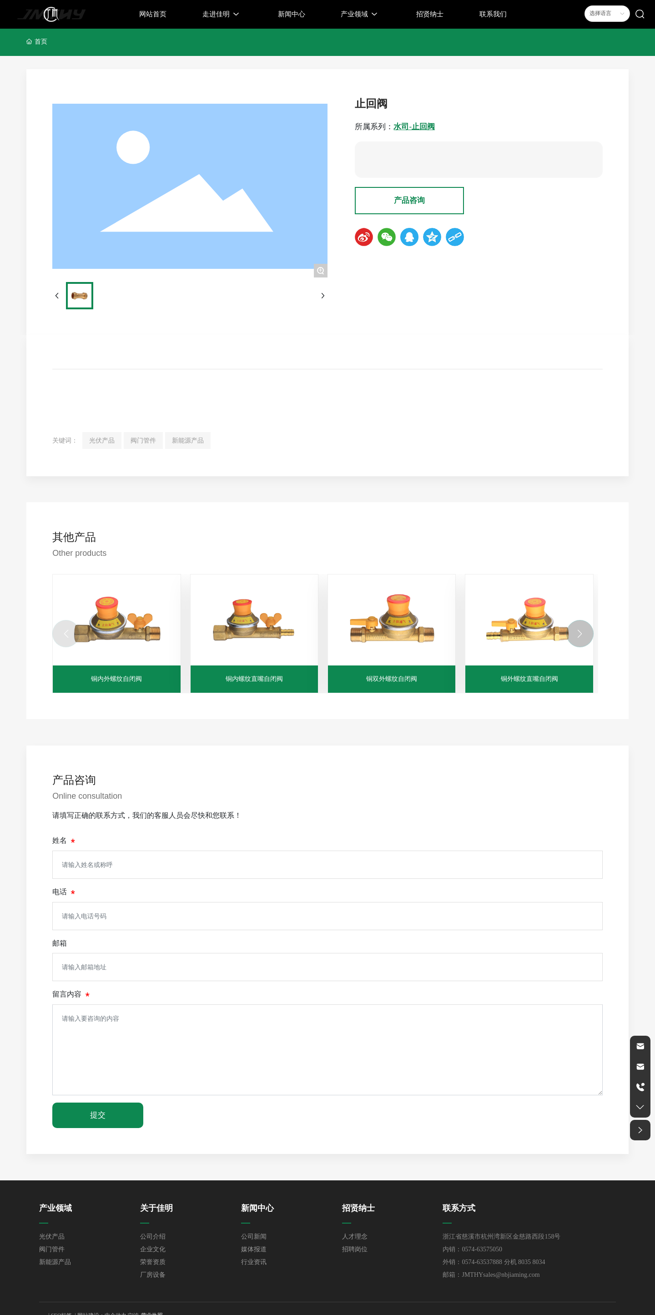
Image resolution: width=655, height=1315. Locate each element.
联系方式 (459, 1208)
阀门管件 (52, 1249)
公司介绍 (153, 1236)
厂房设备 (153, 1274)
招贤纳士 (358, 1208)
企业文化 (153, 1249)
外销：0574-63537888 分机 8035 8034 (494, 1262)
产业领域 (55, 1208)
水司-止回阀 (414, 126)
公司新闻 (254, 1236)
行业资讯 (254, 1262)
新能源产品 (55, 1262)
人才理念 (355, 1236)
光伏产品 (52, 1236)
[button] (580, 633)
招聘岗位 (355, 1249)
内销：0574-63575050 (472, 1249)
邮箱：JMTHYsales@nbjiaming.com (491, 1274)
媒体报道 (254, 1249)
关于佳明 (156, 1208)
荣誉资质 (153, 1262)
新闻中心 (257, 1208)
